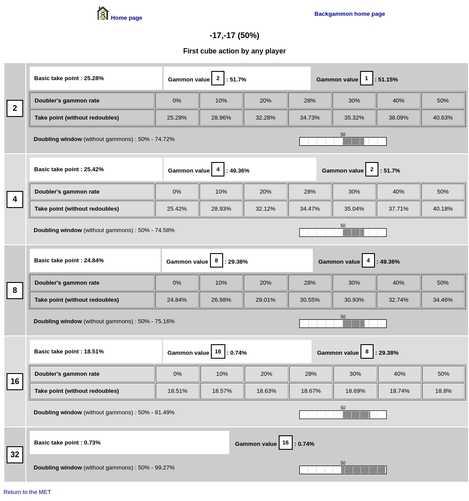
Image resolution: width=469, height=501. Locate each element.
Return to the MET (27, 492)
